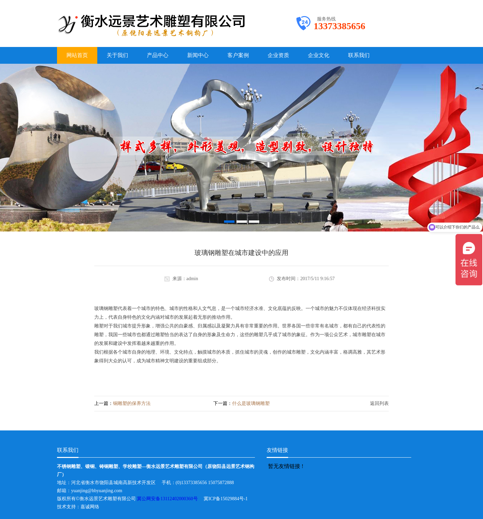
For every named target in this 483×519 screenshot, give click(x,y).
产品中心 (157, 55)
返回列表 (379, 403)
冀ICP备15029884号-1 (228, 498)
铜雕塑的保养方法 (132, 403)
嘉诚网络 (89, 506)
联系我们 (359, 55)
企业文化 (318, 55)
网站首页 (77, 55)
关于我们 (117, 55)
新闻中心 (198, 55)
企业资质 (278, 55)
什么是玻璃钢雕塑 (251, 403)
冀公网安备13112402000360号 (170, 498)
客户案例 (238, 55)
